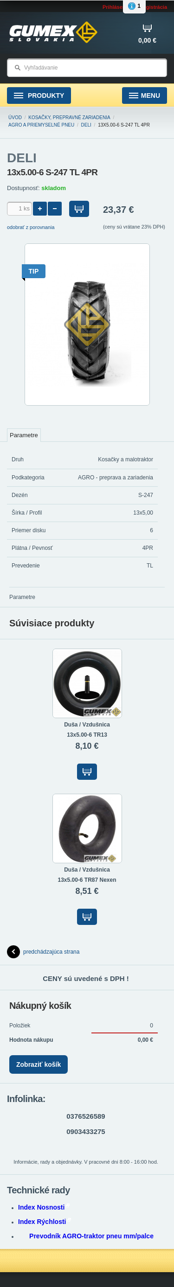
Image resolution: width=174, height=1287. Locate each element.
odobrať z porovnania (31, 227)
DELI (86, 124)
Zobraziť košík (38, 1064)
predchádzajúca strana (43, 951)
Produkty (39, 96)
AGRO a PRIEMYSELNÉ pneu (41, 124)
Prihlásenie (116, 7)
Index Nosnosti (44, 1207)
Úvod (15, 117)
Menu (144, 96)
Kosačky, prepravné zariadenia (69, 117)
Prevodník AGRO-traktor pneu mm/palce (91, 1236)
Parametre (24, 435)
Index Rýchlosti (44, 1221)
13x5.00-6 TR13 (87, 735)
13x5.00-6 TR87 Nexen (87, 880)
